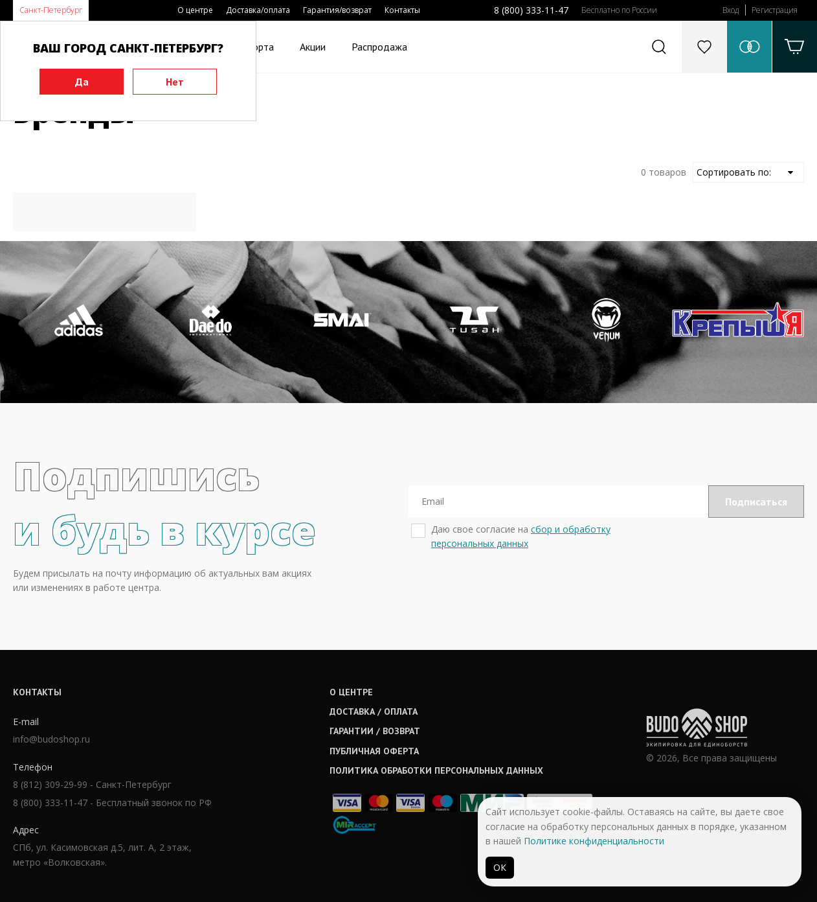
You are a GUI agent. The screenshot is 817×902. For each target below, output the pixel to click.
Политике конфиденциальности (594, 841)
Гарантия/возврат (337, 10)
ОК (499, 867)
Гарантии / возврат (375, 731)
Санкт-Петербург (50, 10)
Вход (730, 10)
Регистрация (775, 10)
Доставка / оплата (374, 711)
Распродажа (379, 46)
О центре (195, 10)
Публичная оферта (374, 751)
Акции (313, 46)
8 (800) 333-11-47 (531, 10)
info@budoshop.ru (51, 739)
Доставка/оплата (258, 10)
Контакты (402, 10)
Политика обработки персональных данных (436, 770)
